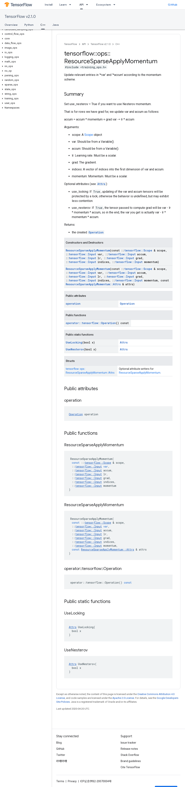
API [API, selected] (81, 4)
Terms (60, 781)
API (84, 44)
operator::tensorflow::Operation (91, 323)
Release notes (129, 748)
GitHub (172, 4)
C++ (117, 44)
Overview (11, 25)
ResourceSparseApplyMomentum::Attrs (93, 284)
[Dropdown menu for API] (88, 4)
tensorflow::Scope (138, 250)
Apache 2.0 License (123, 698)
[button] (25, 29)
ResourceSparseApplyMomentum (88, 250)
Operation (96, 232)
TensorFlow (70, 44)
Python (28, 25)
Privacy (72, 781)
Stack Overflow (130, 754)
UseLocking (74, 342)
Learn (63, 4)
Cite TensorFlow (130, 767)
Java (55, 25)
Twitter (60, 754)
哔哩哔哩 (61, 761)
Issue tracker (128, 742)
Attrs (101, 184)
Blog (59, 742)
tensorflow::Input (82, 254)
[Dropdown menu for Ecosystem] (115, 4)
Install (48, 4)
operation (73, 303)
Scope (88, 135)
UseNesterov (75, 349)
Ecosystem (103, 4)
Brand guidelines (131, 761)
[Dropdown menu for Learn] (71, 4)
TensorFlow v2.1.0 (20, 16)
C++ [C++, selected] (43, 25)
